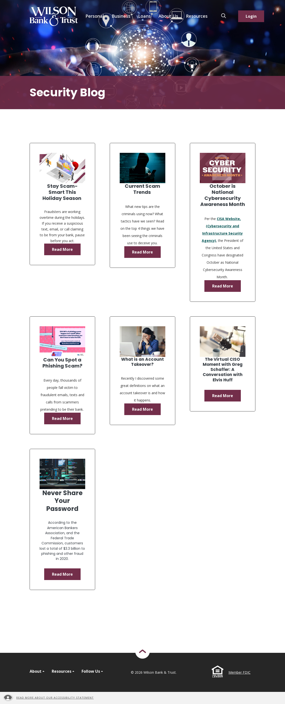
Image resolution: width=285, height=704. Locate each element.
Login (251, 16)
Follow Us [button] (91, 671)
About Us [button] (168, 16)
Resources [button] (197, 16)
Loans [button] (144, 16)
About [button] (36, 671)
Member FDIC (239, 672)
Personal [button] (94, 16)
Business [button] (121, 16)
